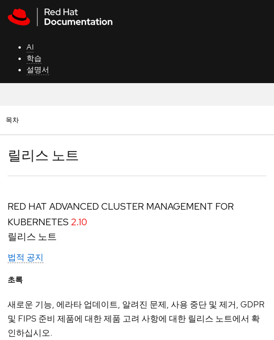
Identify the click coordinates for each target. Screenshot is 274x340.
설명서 (38, 70)
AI (30, 47)
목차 (13, 119)
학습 (34, 58)
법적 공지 (26, 257)
